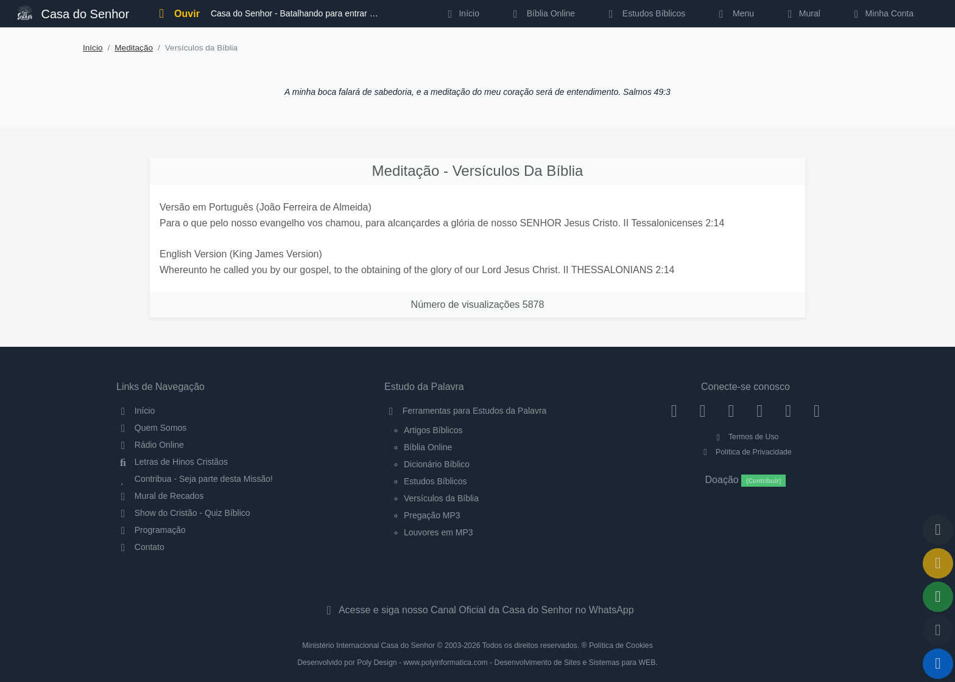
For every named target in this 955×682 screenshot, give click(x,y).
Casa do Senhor (73, 12)
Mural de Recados (159, 496)
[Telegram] (817, 411)
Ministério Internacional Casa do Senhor (368, 645)
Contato (140, 547)
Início (93, 47)
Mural (801, 13)
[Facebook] (674, 411)
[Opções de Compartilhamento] (938, 597)
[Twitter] (731, 411)
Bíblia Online (542, 13)
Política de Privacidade (745, 452)
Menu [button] (734, 13)
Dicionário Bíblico (437, 464)
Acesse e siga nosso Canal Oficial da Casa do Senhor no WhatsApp (477, 610)
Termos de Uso (746, 437)
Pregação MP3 (432, 515)
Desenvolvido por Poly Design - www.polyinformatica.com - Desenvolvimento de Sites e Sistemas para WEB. (477, 662)
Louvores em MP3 (438, 532)
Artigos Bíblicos (433, 430)
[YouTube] (759, 411)
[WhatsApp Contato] (788, 411)
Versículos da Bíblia (441, 498)
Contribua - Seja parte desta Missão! (194, 479)
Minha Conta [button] (882, 13)
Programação (151, 530)
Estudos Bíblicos (644, 13)
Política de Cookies (621, 645)
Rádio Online (150, 445)
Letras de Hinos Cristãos (172, 462)
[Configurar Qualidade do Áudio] (938, 630)
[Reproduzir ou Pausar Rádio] (938, 664)
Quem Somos (151, 428)
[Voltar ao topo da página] (938, 530)
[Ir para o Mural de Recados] (938, 563)
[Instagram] (702, 411)
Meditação (134, 47)
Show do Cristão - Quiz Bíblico (183, 513)
